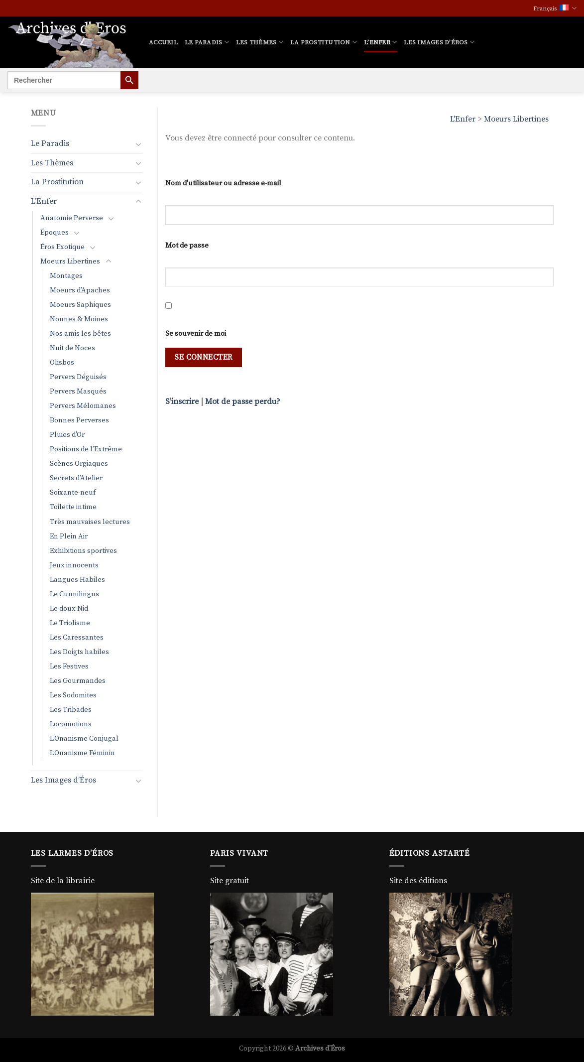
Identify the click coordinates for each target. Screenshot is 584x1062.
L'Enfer (462, 119)
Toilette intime (73, 507)
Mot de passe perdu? (242, 401)
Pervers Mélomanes (83, 405)
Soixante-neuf (73, 492)
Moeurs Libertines (516, 119)
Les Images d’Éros (439, 42)
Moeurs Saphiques (80, 304)
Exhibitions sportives (83, 550)
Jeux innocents (74, 565)
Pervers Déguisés (78, 377)
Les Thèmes (259, 42)
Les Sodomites (73, 695)
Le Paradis (207, 42)
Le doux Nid (69, 608)
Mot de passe (187, 245)
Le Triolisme (70, 623)
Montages (66, 275)
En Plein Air (69, 536)
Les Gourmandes (78, 680)
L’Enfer (380, 42)
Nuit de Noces (72, 348)
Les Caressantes (77, 637)
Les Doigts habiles (79, 652)
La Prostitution (323, 42)
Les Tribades (71, 709)
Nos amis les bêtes (80, 333)
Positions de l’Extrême (86, 449)
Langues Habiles (77, 579)
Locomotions (71, 724)
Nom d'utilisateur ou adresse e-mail (223, 183)
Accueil (163, 42)
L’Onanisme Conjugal (84, 738)
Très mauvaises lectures (90, 522)
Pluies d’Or (67, 434)
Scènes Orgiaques (79, 463)
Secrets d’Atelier (76, 478)
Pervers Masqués (78, 391)
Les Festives (69, 666)
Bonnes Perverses (79, 420)
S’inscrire (182, 401)
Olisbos (62, 362)
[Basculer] (138, 144)
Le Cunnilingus (74, 594)
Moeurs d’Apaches (80, 290)
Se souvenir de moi (195, 333)
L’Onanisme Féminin (82, 753)
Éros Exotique (62, 247)
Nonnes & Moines (79, 319)
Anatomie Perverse (71, 218)
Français (555, 8)
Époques (54, 232)
